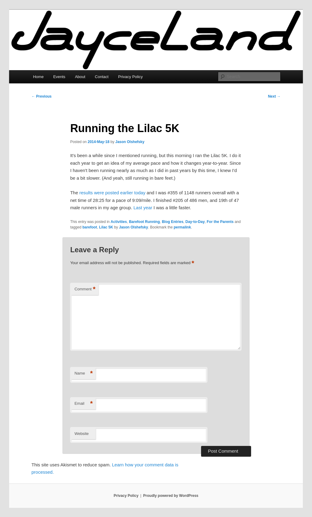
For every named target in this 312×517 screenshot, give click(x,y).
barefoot (89, 227)
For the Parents (220, 222)
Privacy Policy (130, 76)
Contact (101, 76)
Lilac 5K (106, 227)
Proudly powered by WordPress (170, 496)
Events (59, 76)
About (80, 76)
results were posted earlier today (112, 192)
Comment (84, 289)
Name (83, 373)
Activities (119, 222)
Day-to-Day (195, 222)
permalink (182, 227)
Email (83, 403)
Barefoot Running (144, 222)
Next (274, 96)
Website (81, 433)
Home (38, 76)
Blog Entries (172, 222)
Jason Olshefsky (129, 142)
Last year (142, 207)
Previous (41, 96)
